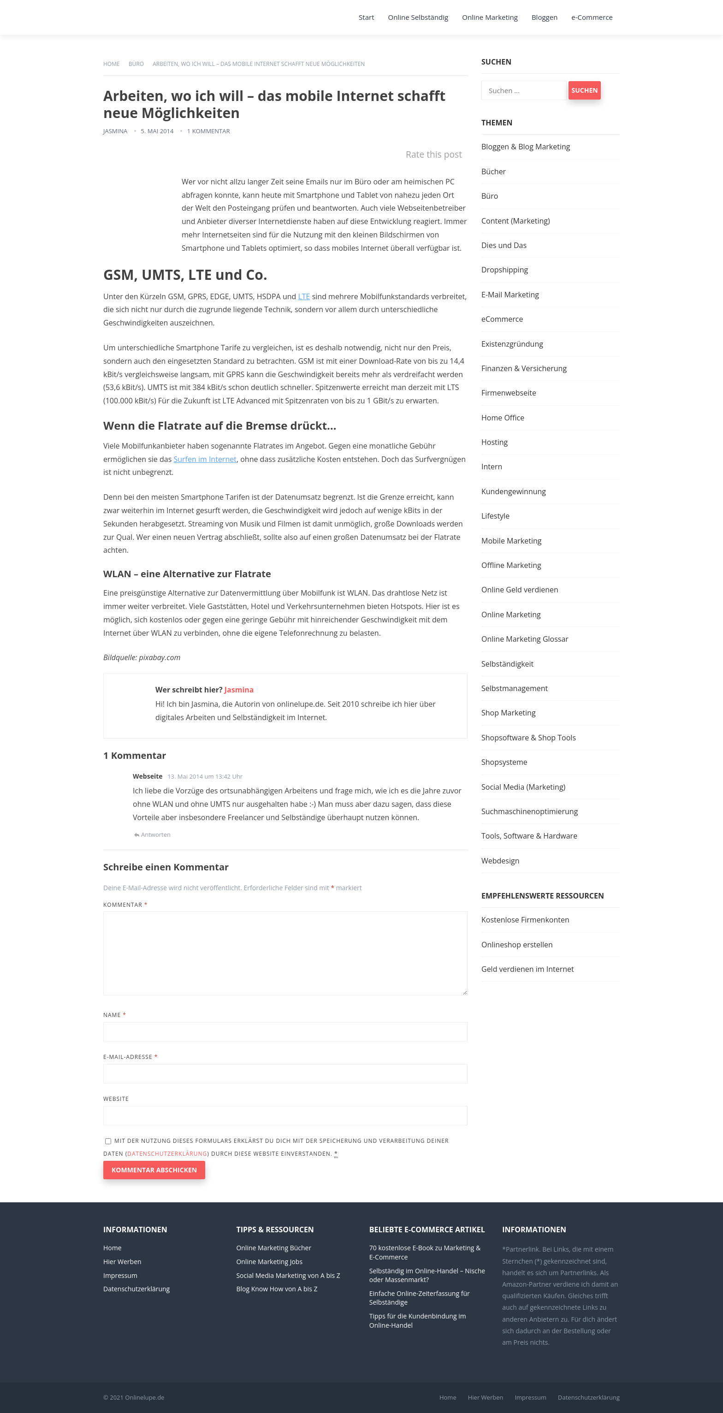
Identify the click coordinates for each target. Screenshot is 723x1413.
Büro (136, 64)
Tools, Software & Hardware (529, 836)
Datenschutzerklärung (167, 1154)
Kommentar (125, 905)
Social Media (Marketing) (523, 787)
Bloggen (544, 17)
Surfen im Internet (204, 459)
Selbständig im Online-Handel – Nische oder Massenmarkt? (427, 1275)
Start (366, 17)
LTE (304, 296)
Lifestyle (495, 516)
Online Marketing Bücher (273, 1247)
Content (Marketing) (515, 221)
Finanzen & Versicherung (524, 368)
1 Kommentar (208, 131)
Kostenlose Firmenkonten (525, 920)
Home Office (502, 418)
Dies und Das (504, 245)
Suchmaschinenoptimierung (529, 811)
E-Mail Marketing (510, 295)
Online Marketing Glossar (525, 639)
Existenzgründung (512, 344)
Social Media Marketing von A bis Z (288, 1275)
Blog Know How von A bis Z (276, 1288)
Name (114, 1015)
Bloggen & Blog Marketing (525, 147)
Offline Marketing (511, 565)
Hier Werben (122, 1261)
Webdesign (500, 861)
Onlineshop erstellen (517, 945)
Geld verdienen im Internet (527, 969)
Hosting (494, 442)
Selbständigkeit (507, 664)
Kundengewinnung (513, 491)
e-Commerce (592, 17)
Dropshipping (504, 270)
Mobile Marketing (511, 541)
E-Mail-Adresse (130, 1057)
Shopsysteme (504, 762)
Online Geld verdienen (519, 590)
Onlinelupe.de (144, 1397)
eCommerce (502, 319)
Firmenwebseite (508, 393)
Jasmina (115, 131)
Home (111, 64)
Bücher (493, 171)
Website (116, 1099)
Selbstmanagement (514, 688)
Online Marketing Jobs (269, 1261)
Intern (491, 466)
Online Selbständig (418, 17)
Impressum (120, 1275)
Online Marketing (490, 17)
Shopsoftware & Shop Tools (528, 738)
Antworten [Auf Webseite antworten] (156, 834)
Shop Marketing (508, 713)
